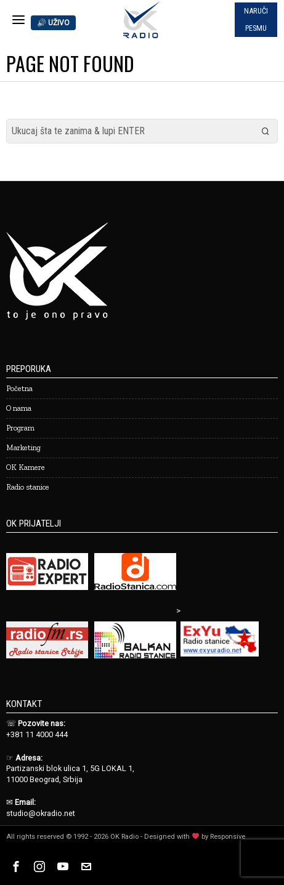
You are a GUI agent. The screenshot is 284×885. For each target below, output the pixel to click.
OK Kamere (25, 467)
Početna (19, 388)
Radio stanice (27, 486)
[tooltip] (16, 866)
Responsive (227, 837)
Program (20, 427)
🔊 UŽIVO (53, 22)
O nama (18, 408)
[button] (265, 131)
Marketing (23, 447)
